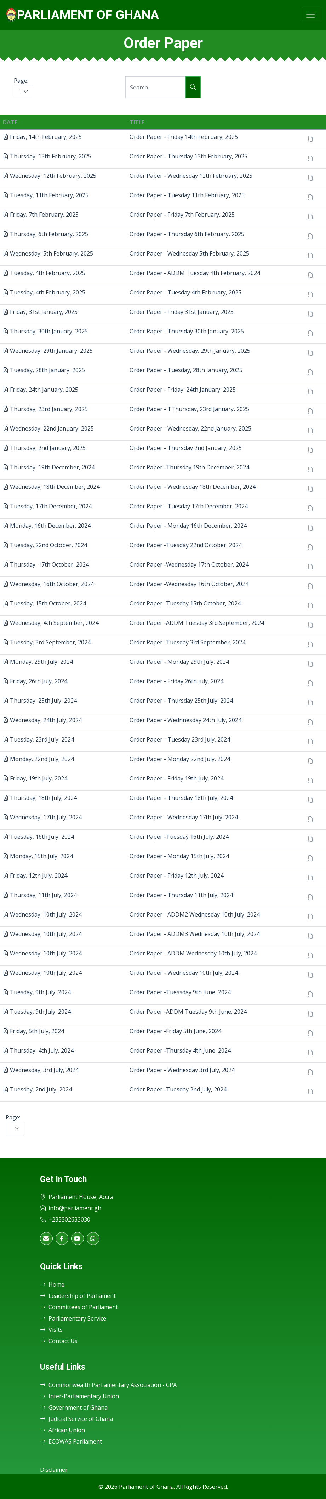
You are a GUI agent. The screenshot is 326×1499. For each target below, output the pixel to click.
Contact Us (59, 1341)
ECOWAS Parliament (71, 1441)
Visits (51, 1330)
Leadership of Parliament (78, 1296)
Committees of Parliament (79, 1307)
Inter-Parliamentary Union (79, 1396)
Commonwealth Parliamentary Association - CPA (108, 1385)
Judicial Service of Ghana (76, 1419)
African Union (62, 1430)
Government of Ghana (74, 1407)
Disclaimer (54, 1470)
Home (52, 1284)
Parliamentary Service (73, 1318)
